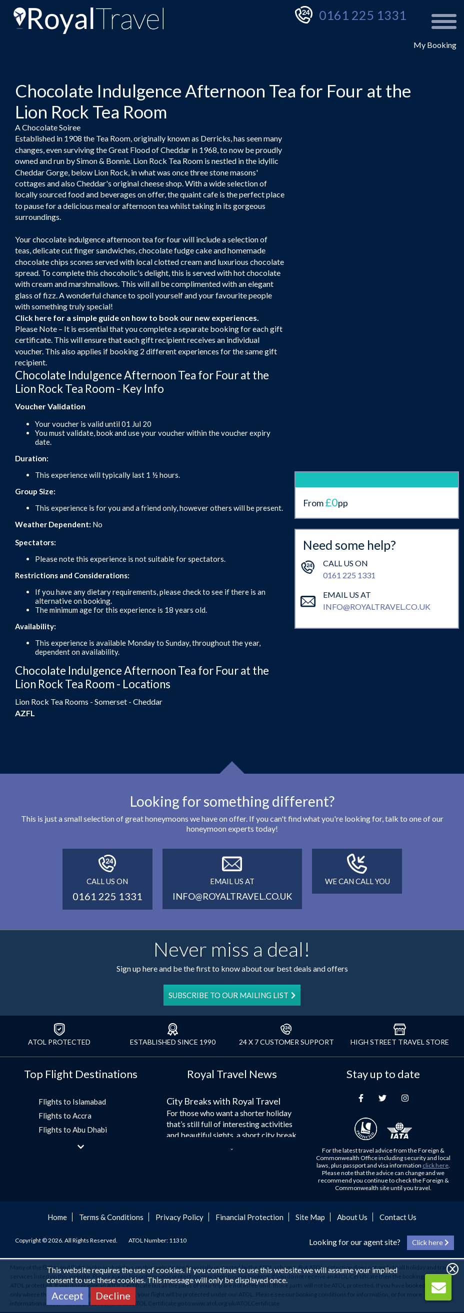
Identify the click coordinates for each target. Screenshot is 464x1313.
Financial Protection (250, 1217)
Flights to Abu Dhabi (72, 1129)
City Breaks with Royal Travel (223, 1101)
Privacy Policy (180, 1217)
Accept (68, 1296)
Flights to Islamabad (72, 1101)
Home (57, 1217)
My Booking (435, 44)
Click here (33, 317)
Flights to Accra (65, 1115)
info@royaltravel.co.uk (376, 571)
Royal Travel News (232, 1074)
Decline (113, 1296)
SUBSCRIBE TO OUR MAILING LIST (232, 995)
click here (435, 1165)
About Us (352, 1217)
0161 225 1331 (362, 14)
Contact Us (398, 1217)
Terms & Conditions (111, 1217)
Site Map (310, 1217)
